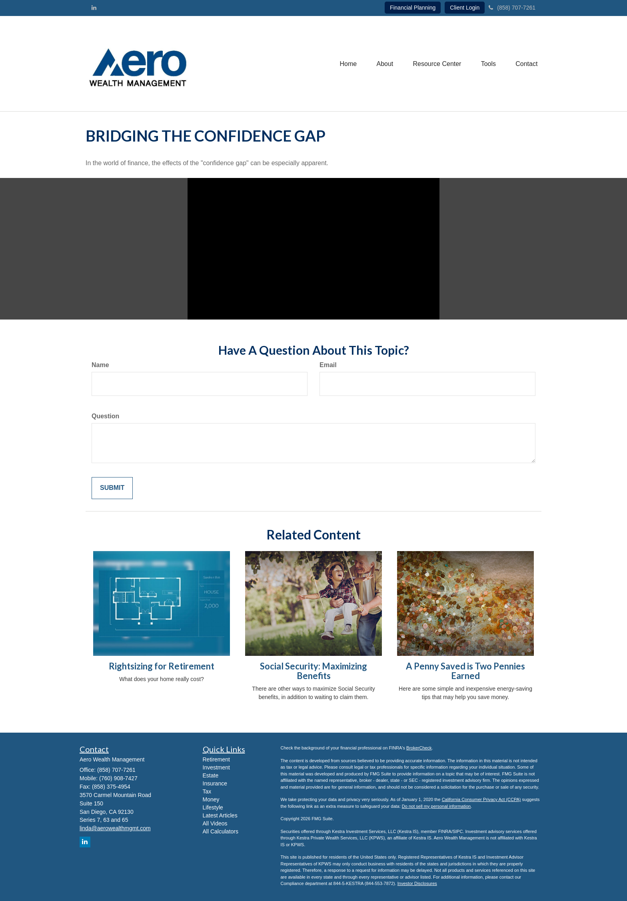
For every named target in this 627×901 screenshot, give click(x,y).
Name (100, 365)
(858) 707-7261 (512, 7)
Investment (216, 767)
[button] (383, 63)
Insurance (215, 783)
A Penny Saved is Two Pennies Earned (465, 671)
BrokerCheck (419, 747)
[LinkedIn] (94, 8)
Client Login (464, 7)
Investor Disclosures (417, 883)
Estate (211, 775)
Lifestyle (213, 807)
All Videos (215, 823)
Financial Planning (412, 7)
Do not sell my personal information (436, 806)
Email (328, 365)
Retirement (216, 759)
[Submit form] (112, 488)
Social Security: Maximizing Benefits (313, 671)
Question (105, 416)
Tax (207, 791)
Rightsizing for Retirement (161, 666)
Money (211, 799)
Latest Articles (220, 815)
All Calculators (220, 831)
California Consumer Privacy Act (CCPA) (481, 799)
